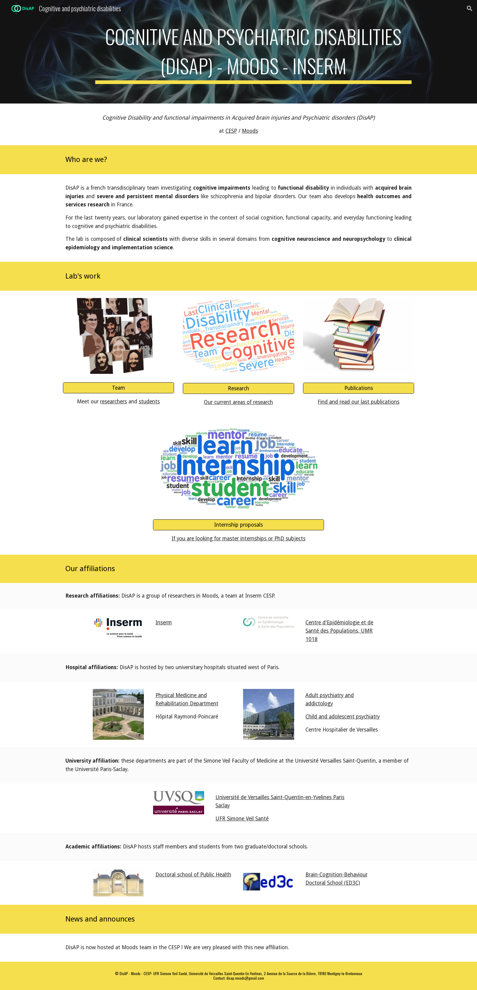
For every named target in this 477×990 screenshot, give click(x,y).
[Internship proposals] (238, 525)
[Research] (238, 388)
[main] (253, 51)
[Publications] (358, 388)
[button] (469, 8)
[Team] (118, 387)
